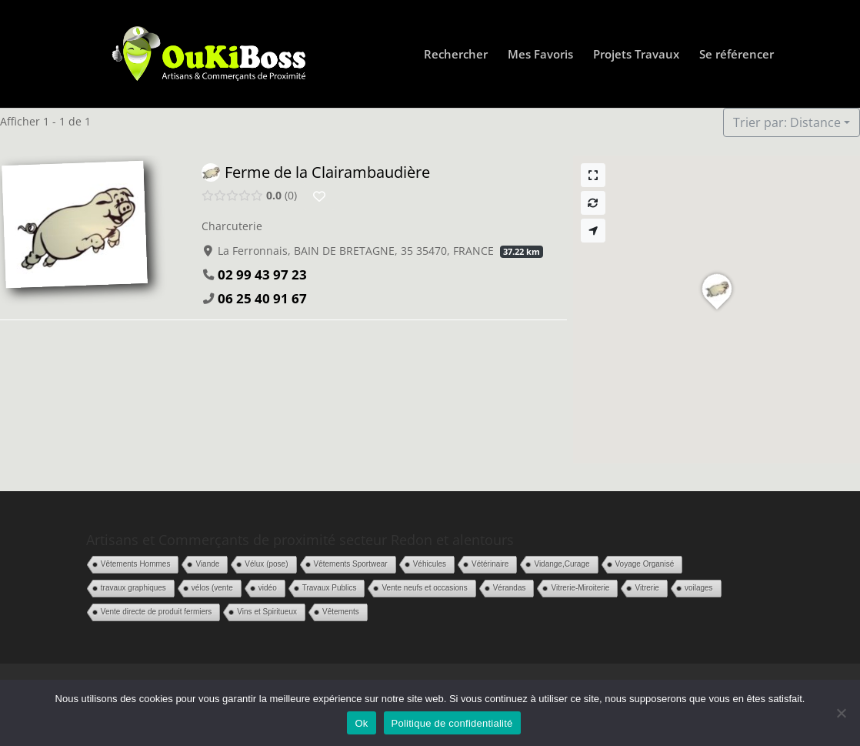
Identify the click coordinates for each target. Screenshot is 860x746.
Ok (361, 723)
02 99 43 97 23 (262, 274)
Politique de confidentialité (452, 723)
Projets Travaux (636, 55)
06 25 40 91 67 (262, 298)
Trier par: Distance (787, 122)
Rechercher (456, 55)
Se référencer (736, 55)
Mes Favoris (540, 55)
